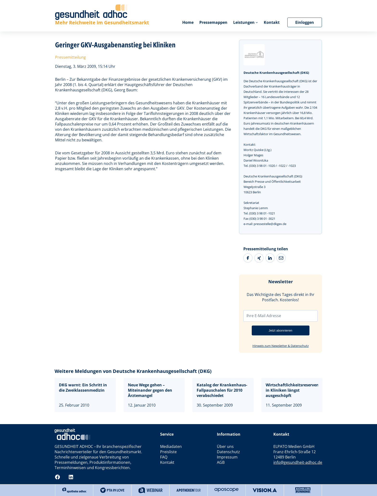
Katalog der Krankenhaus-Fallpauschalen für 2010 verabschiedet (222, 390)
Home (188, 22)
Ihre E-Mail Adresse (263, 315)
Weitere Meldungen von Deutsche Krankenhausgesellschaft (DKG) (133, 371)
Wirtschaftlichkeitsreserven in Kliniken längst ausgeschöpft (292, 390)
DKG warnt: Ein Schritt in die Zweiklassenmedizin (83, 387)
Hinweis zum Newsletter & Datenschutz (280, 346)
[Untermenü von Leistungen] (257, 22)
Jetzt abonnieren (280, 330)
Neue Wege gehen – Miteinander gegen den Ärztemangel (150, 390)
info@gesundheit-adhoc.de (297, 462)
